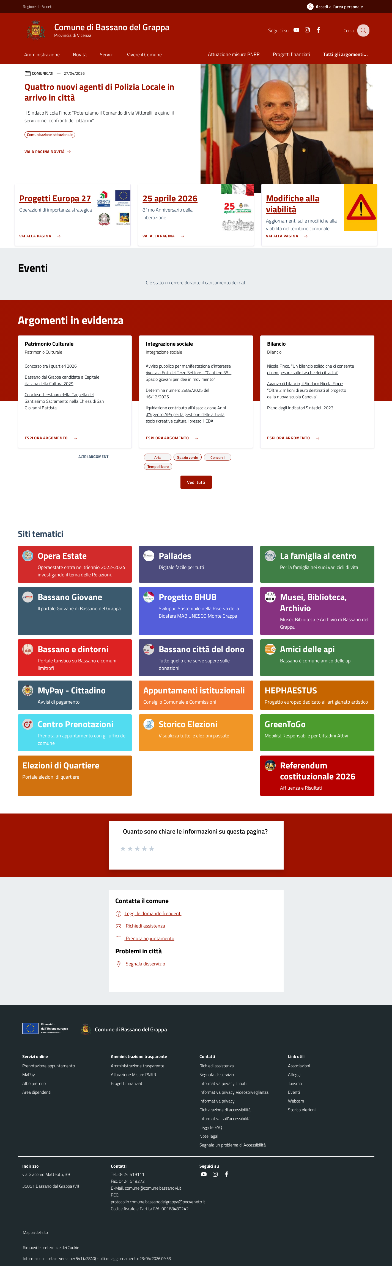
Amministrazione (42, 54)
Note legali (209, 1136)
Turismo (295, 1083)
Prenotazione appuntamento (48, 1065)
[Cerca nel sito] (362, 30)
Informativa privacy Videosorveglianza (233, 1092)
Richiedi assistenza (216, 1065)
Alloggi (294, 1074)
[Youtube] (292, 30)
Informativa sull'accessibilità (225, 1118)
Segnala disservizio (216, 1074)
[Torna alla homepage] (127, 1029)
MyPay (28, 1074)
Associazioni (299, 1065)
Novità (80, 54)
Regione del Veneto (38, 6)
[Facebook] (314, 30)
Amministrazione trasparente (137, 1065)
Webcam (296, 1101)
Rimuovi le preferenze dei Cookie (51, 1247)
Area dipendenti (36, 1092)
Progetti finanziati (291, 54)
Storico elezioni (302, 1109)
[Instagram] (303, 30)
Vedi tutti (196, 482)
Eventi (294, 1092)
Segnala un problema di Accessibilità (232, 1145)
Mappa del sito (35, 1232)
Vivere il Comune (144, 54)
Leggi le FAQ (210, 1127)
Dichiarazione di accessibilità (225, 1109)
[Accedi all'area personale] (337, 6)
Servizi (107, 54)
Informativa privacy (217, 1101)
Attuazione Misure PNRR (133, 1074)
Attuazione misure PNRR (234, 54)
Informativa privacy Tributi (222, 1083)
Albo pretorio (34, 1083)
